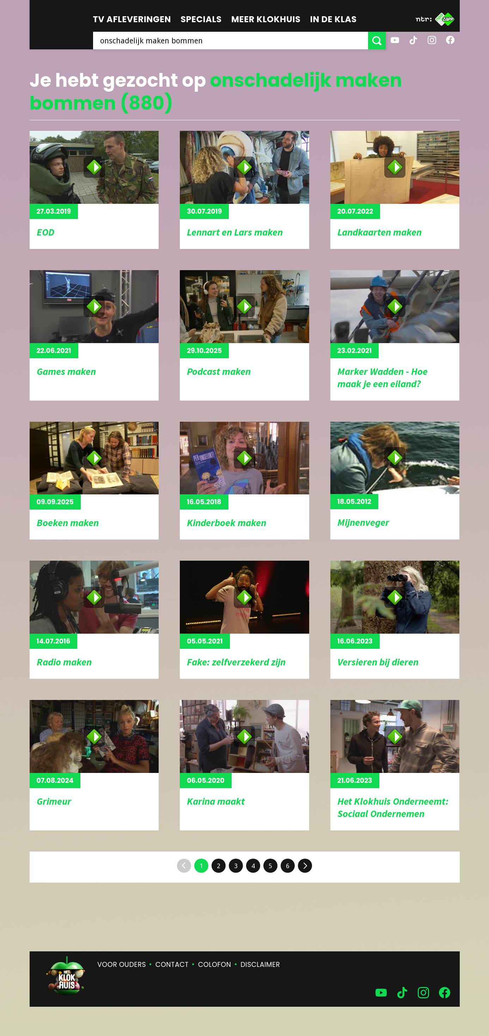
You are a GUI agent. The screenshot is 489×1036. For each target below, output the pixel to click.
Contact (172, 964)
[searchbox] (230, 40)
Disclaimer (260, 964)
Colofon (214, 964)
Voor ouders (121, 964)
